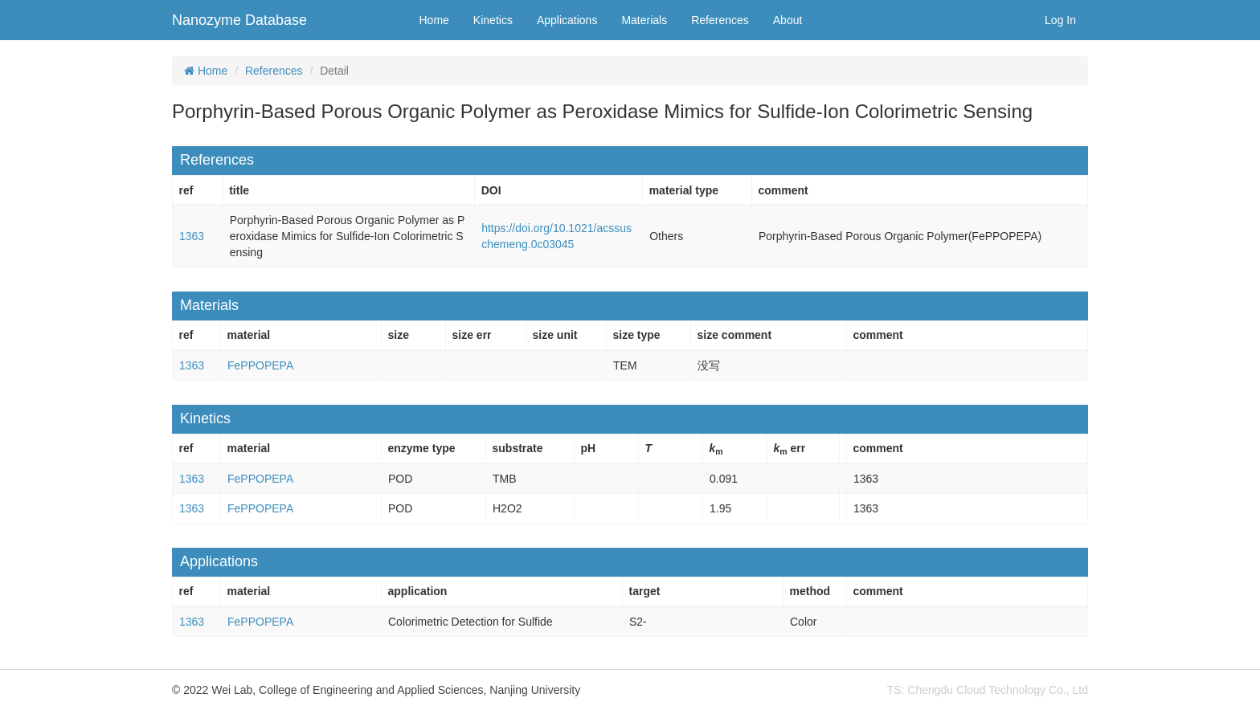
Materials (644, 20)
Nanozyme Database (239, 20)
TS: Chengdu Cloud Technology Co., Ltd (987, 689)
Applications (567, 20)
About (788, 20)
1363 (191, 236)
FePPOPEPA (260, 365)
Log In (1060, 20)
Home (434, 20)
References (720, 20)
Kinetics (493, 20)
